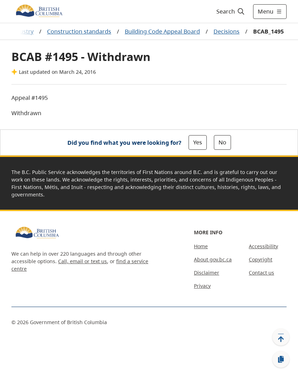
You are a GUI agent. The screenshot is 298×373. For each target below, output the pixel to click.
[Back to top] (280, 337)
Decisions (227, 31)
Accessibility (263, 246)
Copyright (260, 259)
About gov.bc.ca (213, 259)
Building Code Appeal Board (162, 31)
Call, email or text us (82, 261)
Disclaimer (206, 272)
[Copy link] (280, 359)
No (222, 142)
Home (201, 246)
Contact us (261, 272)
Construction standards (79, 31)
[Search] (230, 11)
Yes (197, 142)
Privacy (202, 285)
